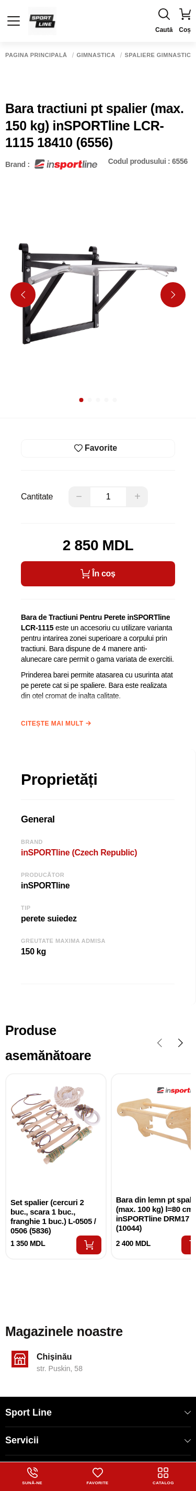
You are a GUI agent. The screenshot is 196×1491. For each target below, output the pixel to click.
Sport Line (98, 1412)
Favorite (98, 1476)
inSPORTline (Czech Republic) (79, 852)
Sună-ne (32, 1476)
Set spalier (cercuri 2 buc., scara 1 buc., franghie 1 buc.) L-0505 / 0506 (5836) (53, 1216)
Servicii (98, 1440)
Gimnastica (96, 55)
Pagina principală (36, 55)
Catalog (163, 1476)
